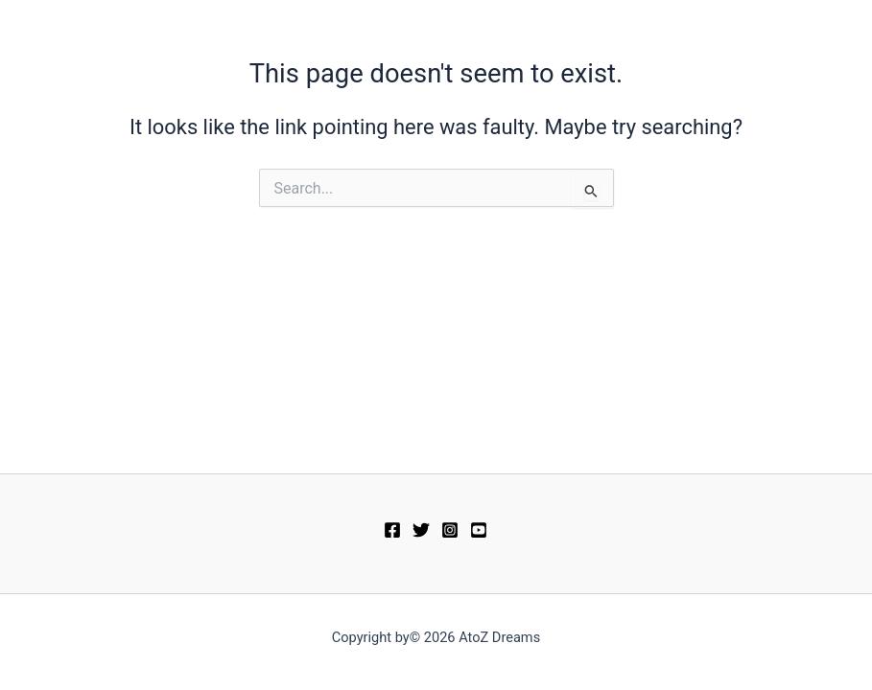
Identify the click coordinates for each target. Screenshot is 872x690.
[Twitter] (421, 530)
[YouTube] (478, 530)
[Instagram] (450, 530)
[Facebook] (392, 530)
